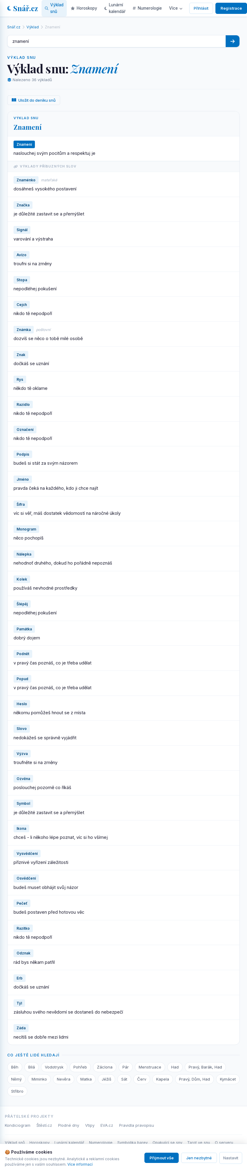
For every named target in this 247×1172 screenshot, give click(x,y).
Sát (124, 1079)
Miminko (39, 1079)
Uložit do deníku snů (34, 100)
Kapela (162, 1079)
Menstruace (150, 1067)
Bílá (31, 1067)
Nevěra (63, 1079)
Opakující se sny (167, 1142)
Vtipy (89, 1125)
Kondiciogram (17, 1125)
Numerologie (101, 1142)
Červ (141, 1079)
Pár (125, 1067)
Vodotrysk (54, 1067)
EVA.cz (106, 1125)
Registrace (231, 8)
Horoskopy (39, 1142)
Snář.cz (22, 8)
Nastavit (230, 1157)
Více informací (80, 1164)
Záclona (105, 1067)
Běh (14, 1067)
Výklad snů (15, 1142)
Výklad (32, 27)
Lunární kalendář (69, 1142)
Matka (86, 1079)
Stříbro (17, 1091)
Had (175, 1067)
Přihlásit (201, 8)
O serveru (224, 1142)
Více (175, 8)
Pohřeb (80, 1067)
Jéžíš (106, 1079)
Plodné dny (68, 1125)
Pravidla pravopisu (136, 1125)
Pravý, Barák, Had (205, 1067)
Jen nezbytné (199, 1157)
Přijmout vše (162, 1157)
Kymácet (228, 1079)
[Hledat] (232, 41)
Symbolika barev (132, 1142)
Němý (16, 1079)
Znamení (28, 127)
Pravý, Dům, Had (194, 1079)
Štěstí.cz (44, 1125)
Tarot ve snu (198, 1142)
